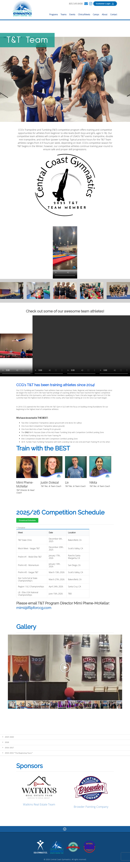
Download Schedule (27, 520)
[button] (12, 704)
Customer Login (105, 4)
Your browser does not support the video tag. (65, 248)
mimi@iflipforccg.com (33, 608)
